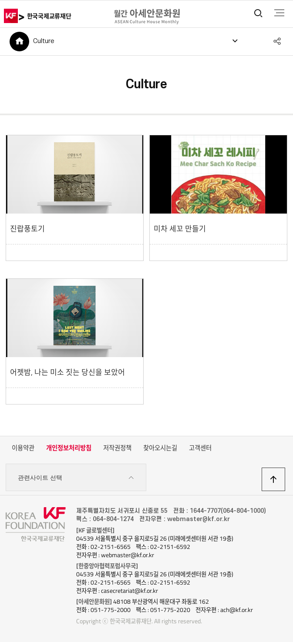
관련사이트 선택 (76, 478)
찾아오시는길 (160, 448)
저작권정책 (117, 448)
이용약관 (23, 448)
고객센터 (200, 448)
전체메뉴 (279, 13)
